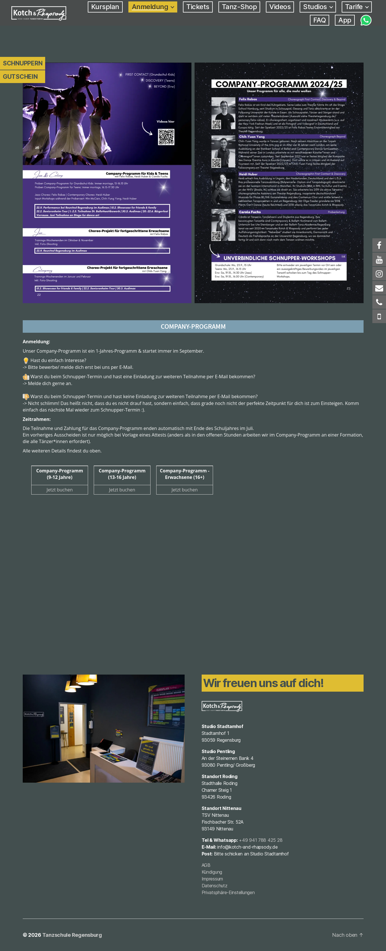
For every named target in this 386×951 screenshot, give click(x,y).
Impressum (212, 879)
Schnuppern (22, 63)
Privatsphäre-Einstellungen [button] (228, 892)
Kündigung (212, 872)
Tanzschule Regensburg (72, 935)
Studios (315, 7)
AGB (206, 865)
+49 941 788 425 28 (260, 840)
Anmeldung (150, 7)
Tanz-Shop (239, 7)
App (344, 20)
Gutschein (20, 76)
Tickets (197, 7)
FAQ (319, 20)
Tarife (354, 7)
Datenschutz (215, 885)
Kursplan (105, 7)
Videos (280, 7)
